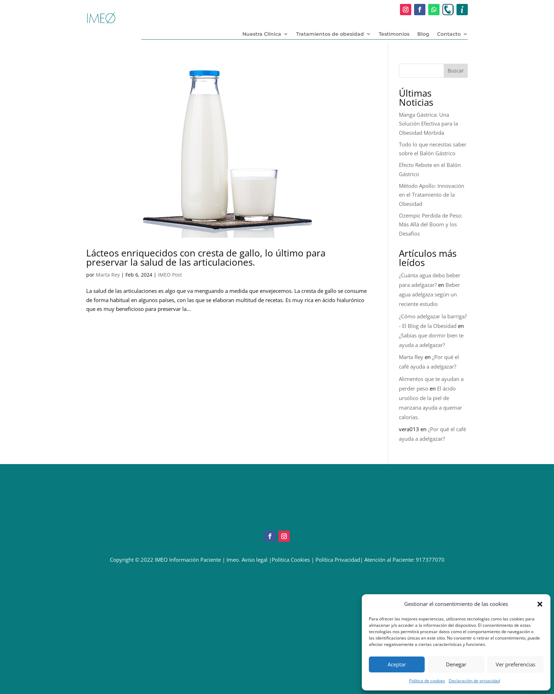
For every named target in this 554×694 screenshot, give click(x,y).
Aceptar (397, 664)
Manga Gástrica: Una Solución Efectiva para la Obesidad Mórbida (428, 123)
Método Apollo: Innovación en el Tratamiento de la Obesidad (431, 194)
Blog (423, 34)
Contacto (449, 34)
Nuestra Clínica (261, 34)
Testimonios (394, 34)
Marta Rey (108, 274)
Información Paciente (195, 559)
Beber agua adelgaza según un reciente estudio (429, 294)
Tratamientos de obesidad (330, 34)
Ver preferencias (515, 664)
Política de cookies (427, 681)
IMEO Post (170, 274)
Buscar (456, 70)
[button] (539, 604)
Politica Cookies (291, 559)
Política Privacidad (338, 559)
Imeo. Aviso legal (246, 559)
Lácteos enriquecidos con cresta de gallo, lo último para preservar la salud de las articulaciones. (205, 257)
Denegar (456, 664)
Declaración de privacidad (474, 681)
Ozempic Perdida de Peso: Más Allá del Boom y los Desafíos (430, 224)
